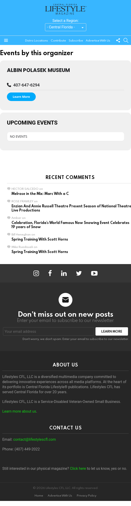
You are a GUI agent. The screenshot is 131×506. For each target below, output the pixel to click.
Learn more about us (19, 411)
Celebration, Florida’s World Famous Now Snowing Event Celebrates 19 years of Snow (70, 224)
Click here (78, 468)
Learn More (21, 97)
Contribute (58, 40)
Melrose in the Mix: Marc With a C (40, 193)
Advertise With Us (98, 40)
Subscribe (76, 40)
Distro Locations (36, 40)
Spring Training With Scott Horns (40, 239)
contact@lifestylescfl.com (34, 439)
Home (39, 495)
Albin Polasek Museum (38, 70)
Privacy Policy (86, 495)
